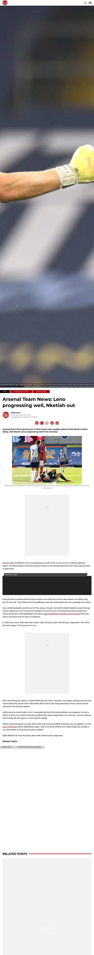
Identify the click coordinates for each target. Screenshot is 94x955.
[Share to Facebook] (37, 423)
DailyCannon (15, 413)
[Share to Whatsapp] (47, 423)
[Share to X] (42, 423)
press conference (10, 727)
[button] (85, 3)
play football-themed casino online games (62, 614)
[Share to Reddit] (52, 423)
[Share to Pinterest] (57, 423)
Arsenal (6, 563)
